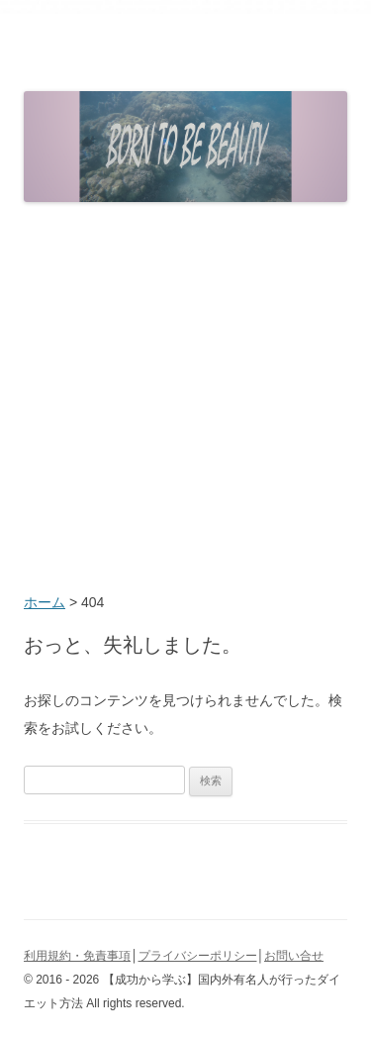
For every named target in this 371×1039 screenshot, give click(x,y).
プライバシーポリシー (198, 956)
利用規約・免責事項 (77, 956)
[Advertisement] (185, 399)
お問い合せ (294, 956)
